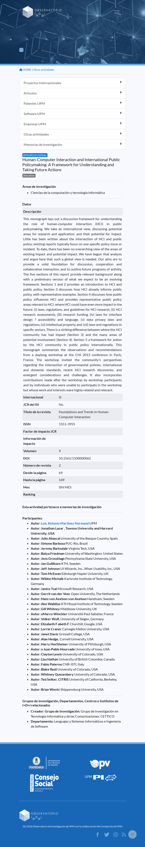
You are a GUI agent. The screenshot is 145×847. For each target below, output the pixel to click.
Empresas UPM (73, 123)
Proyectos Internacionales (73, 82)
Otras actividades (43, 69)
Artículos (73, 93)
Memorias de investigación (73, 144)
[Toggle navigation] (117, 12)
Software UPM (73, 113)
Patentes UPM (73, 103)
